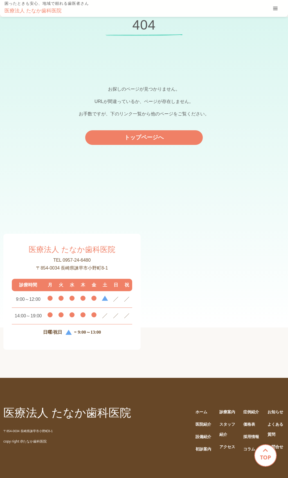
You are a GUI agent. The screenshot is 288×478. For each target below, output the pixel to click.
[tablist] (275, 8)
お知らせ (275, 412)
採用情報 (251, 437)
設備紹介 (203, 437)
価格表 (249, 424)
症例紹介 (251, 412)
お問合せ (275, 447)
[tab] (275, 8)
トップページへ (144, 137)
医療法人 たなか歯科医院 (33, 11)
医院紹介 (203, 424)
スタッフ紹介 (227, 429)
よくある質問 (275, 429)
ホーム (201, 412)
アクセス (227, 447)
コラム (249, 449)
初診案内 (203, 449)
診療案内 (227, 412)
